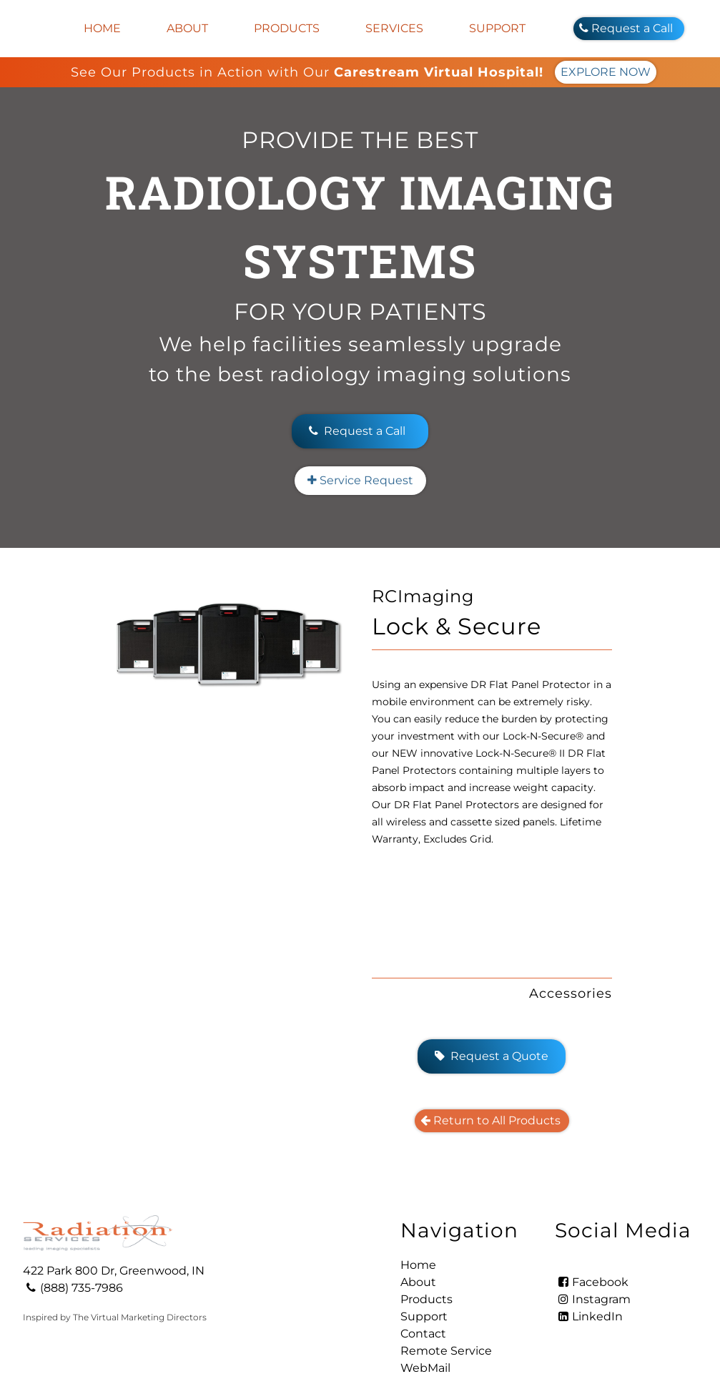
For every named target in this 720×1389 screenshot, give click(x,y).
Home (102, 28)
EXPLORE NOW (606, 72)
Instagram (593, 1219)
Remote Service (446, 1270)
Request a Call (629, 28)
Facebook (591, 1202)
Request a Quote (491, 976)
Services (394, 28)
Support (497, 28)
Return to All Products (491, 1040)
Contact (423, 1253)
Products (287, 28)
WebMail (425, 1288)
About (187, 28)
